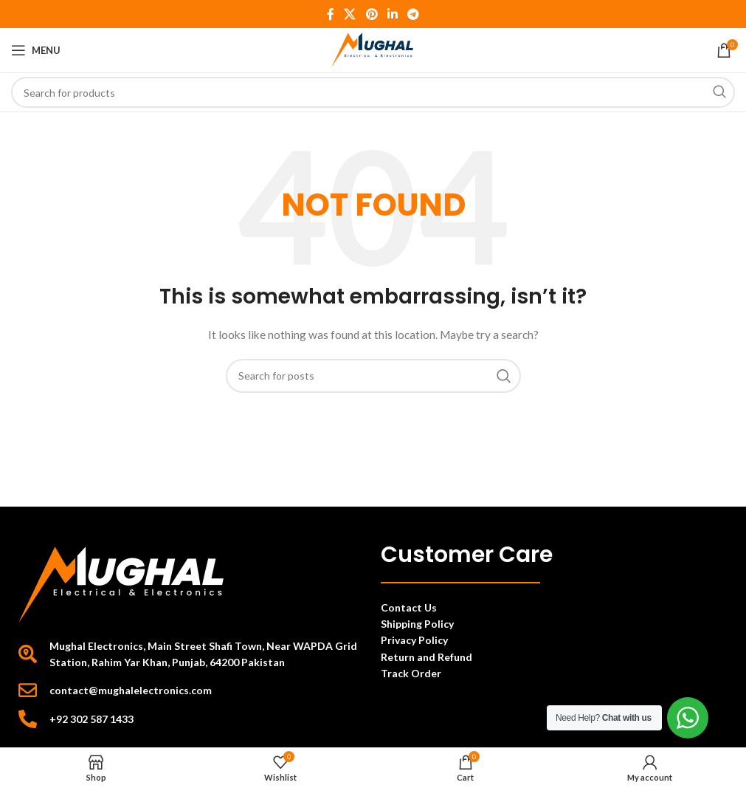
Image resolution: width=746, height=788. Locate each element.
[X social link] (350, 14)
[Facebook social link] (330, 14)
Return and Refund (427, 657)
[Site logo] (373, 49)
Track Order (412, 673)
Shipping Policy (417, 623)
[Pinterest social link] (371, 14)
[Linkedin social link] (392, 14)
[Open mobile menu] (36, 50)
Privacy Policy (414, 640)
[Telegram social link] (413, 14)
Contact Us (409, 607)
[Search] (373, 92)
